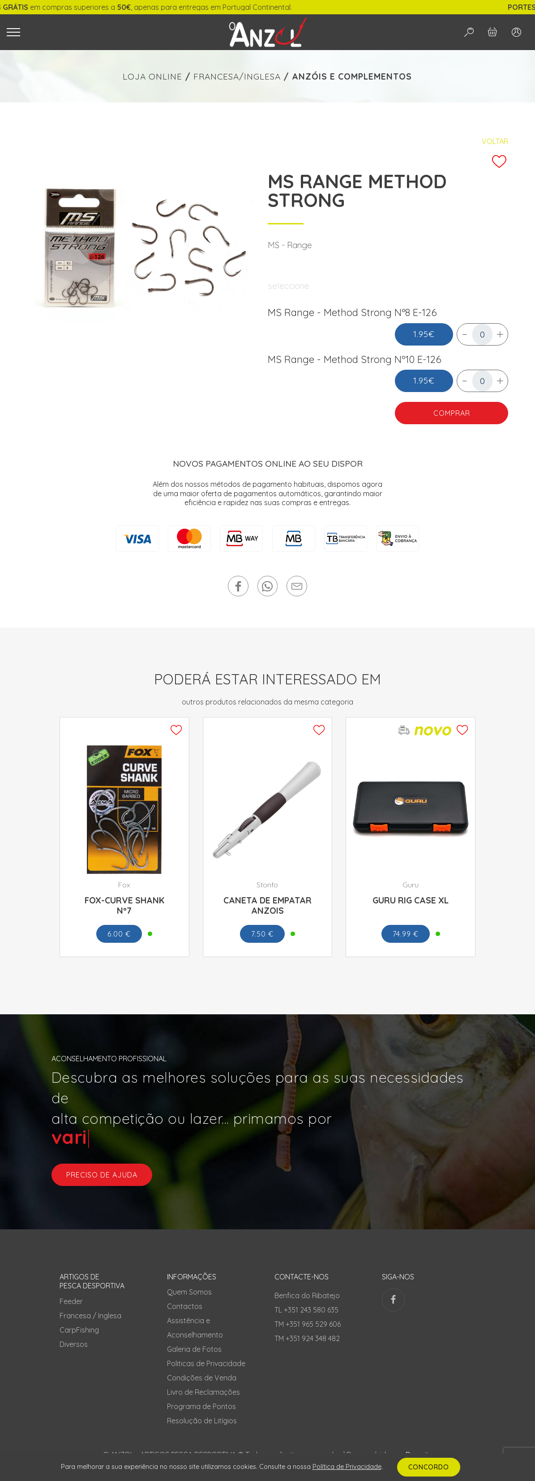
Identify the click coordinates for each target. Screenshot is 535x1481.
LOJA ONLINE (152, 76)
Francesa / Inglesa (90, 1315)
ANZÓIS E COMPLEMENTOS (352, 76)
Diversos (74, 1344)
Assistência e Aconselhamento (195, 1327)
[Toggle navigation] (106, 32)
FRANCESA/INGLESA (237, 76)
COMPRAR (451, 413)
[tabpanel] (147, 247)
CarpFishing (79, 1329)
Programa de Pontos (201, 1406)
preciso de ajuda (101, 1174)
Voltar (495, 141)
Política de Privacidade (346, 1467)
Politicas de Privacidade (206, 1363)
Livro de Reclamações (203, 1392)
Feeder (71, 1301)
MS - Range (290, 245)
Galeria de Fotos (194, 1349)
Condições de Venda (201, 1377)
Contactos (184, 1306)
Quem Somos (189, 1291)
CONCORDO (428, 1467)
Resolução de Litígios (202, 1420)
